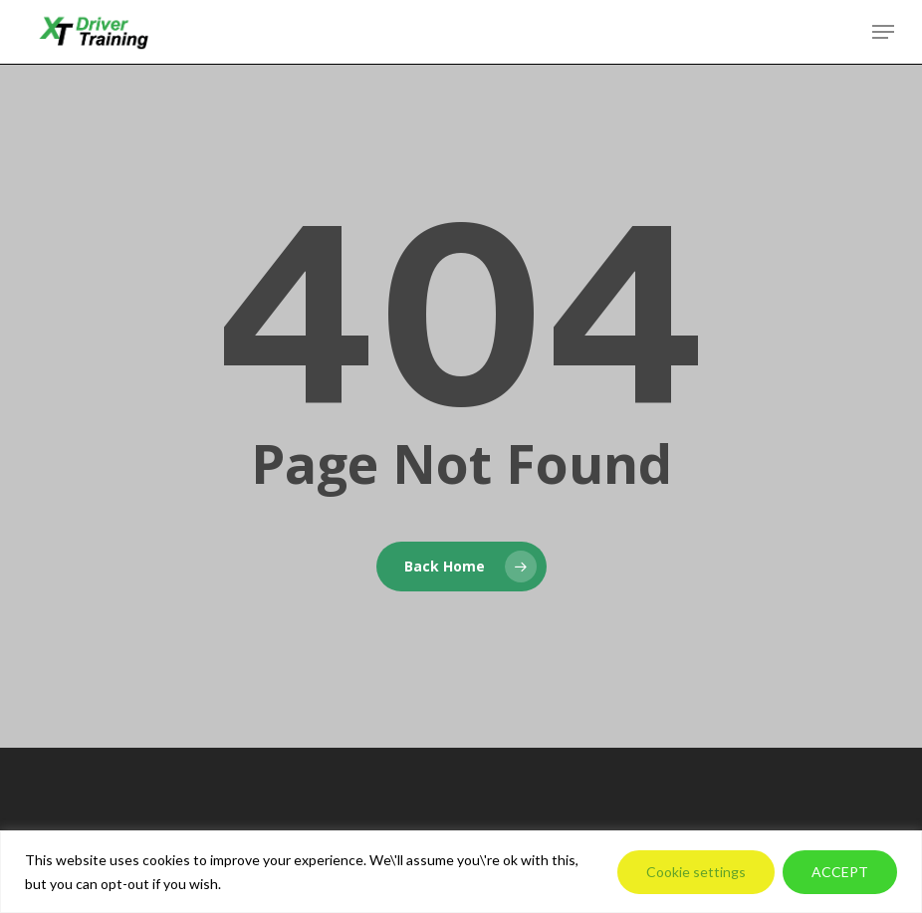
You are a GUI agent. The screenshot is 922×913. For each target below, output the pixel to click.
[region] (461, 871)
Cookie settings (696, 871)
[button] (883, 32)
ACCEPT (839, 871)
